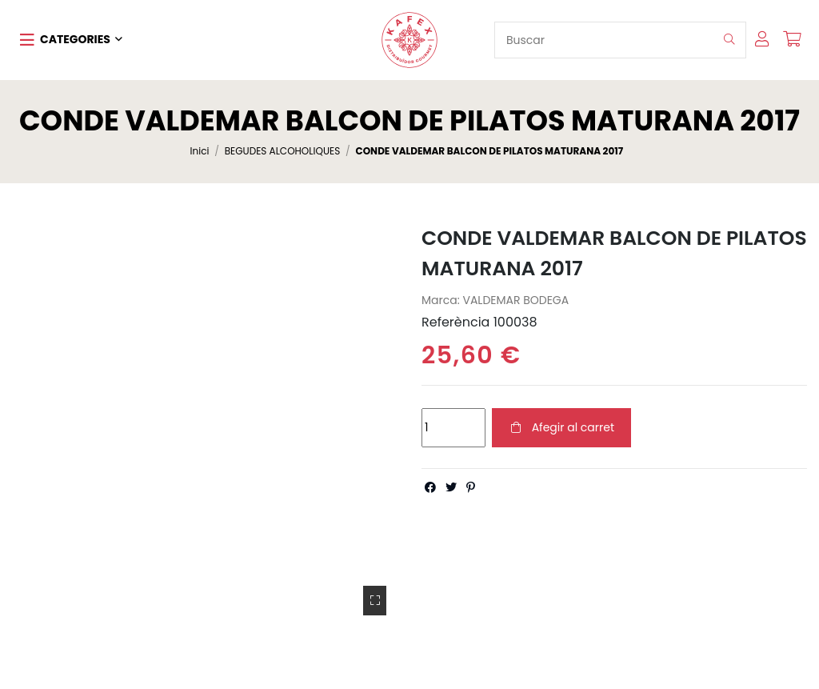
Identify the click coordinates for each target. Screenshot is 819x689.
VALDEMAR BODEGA (515, 300)
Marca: (440, 300)
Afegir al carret (561, 427)
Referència (455, 322)
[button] (71, 40)
